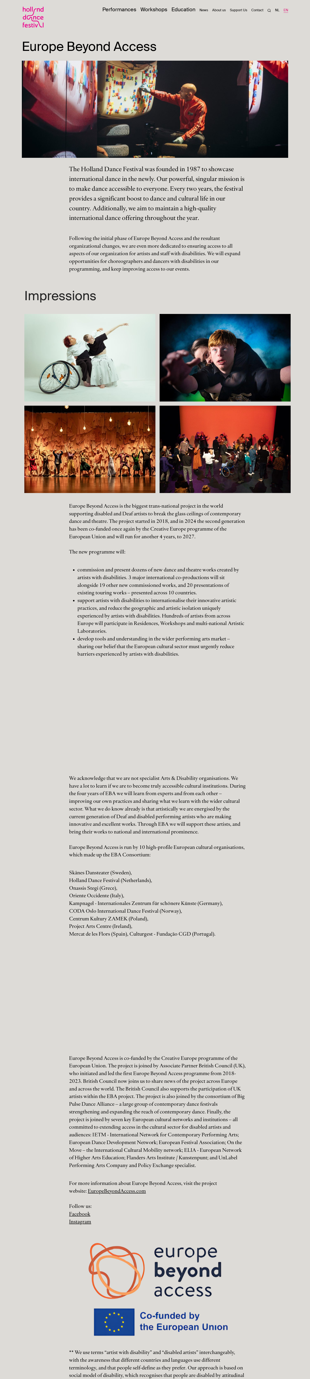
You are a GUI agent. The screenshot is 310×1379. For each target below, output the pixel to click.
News (204, 10)
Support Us (238, 10)
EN (286, 10)
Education (183, 9)
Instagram (80, 1222)
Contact (257, 10)
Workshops (153, 9)
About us (219, 10)
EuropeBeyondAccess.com (117, 1191)
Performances (119, 9)
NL (277, 10)
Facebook (79, 1214)
